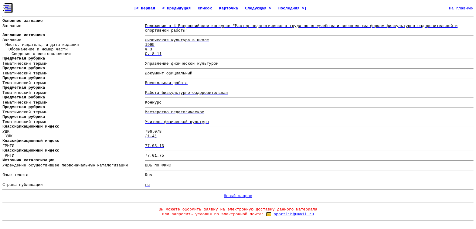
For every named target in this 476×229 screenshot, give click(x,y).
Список (205, 8)
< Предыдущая (176, 8)
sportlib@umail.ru (294, 214)
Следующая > (258, 8)
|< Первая (144, 8)
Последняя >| (292, 8)
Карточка (228, 8)
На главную (461, 8)
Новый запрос (238, 196)
